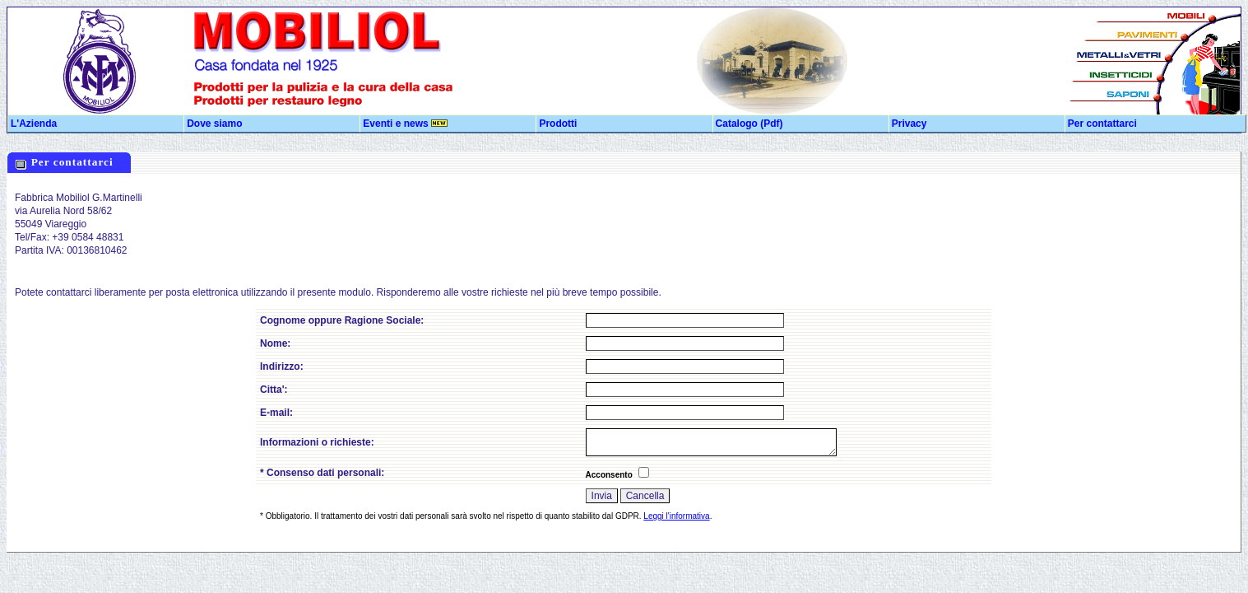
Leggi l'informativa (676, 516)
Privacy (909, 123)
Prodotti (558, 123)
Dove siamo (214, 123)
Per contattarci (1102, 123)
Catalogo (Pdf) (749, 123)
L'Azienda (34, 123)
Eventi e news (405, 123)
